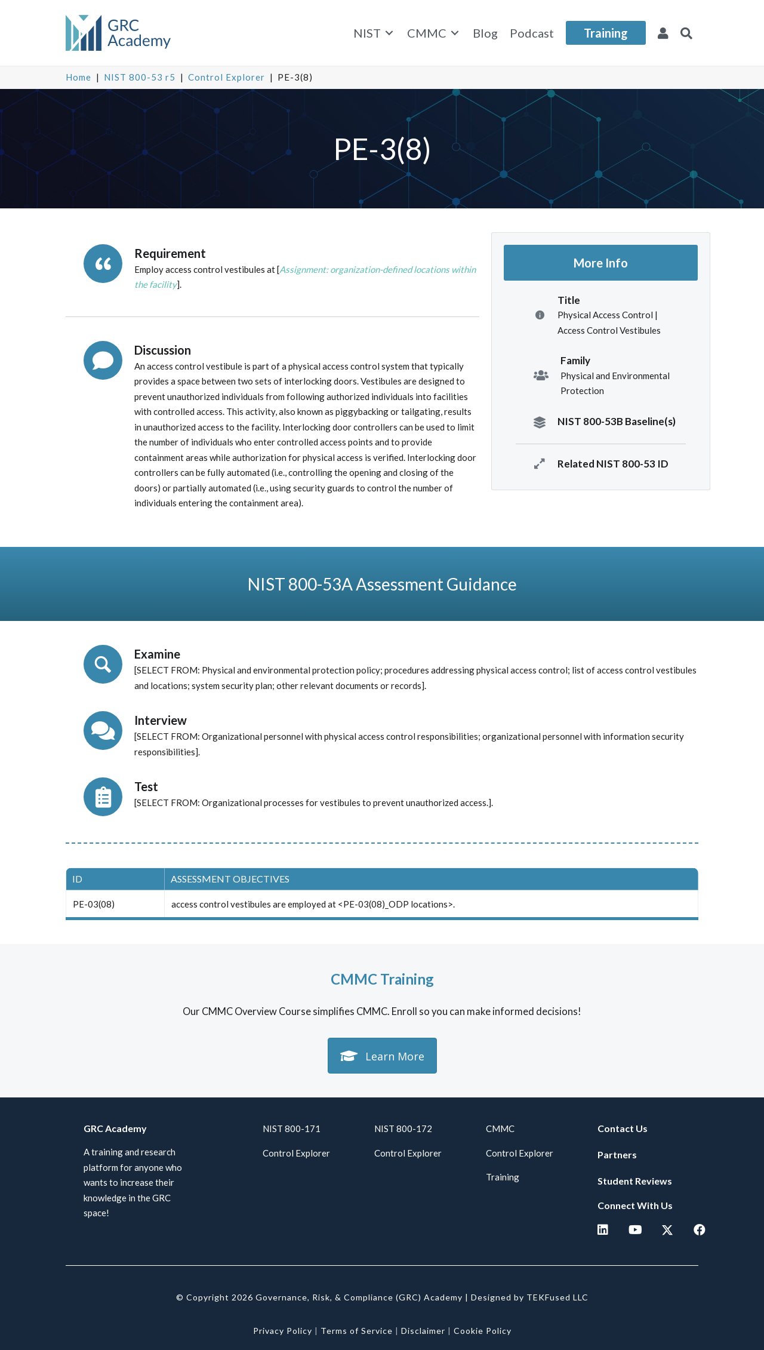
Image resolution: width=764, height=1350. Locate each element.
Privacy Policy (282, 1331)
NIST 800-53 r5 (139, 77)
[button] (686, 33)
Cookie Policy (483, 1331)
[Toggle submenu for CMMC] (455, 33)
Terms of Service (357, 1331)
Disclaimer (423, 1331)
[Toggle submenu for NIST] (389, 33)
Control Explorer (226, 77)
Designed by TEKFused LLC (530, 1297)
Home (78, 77)
